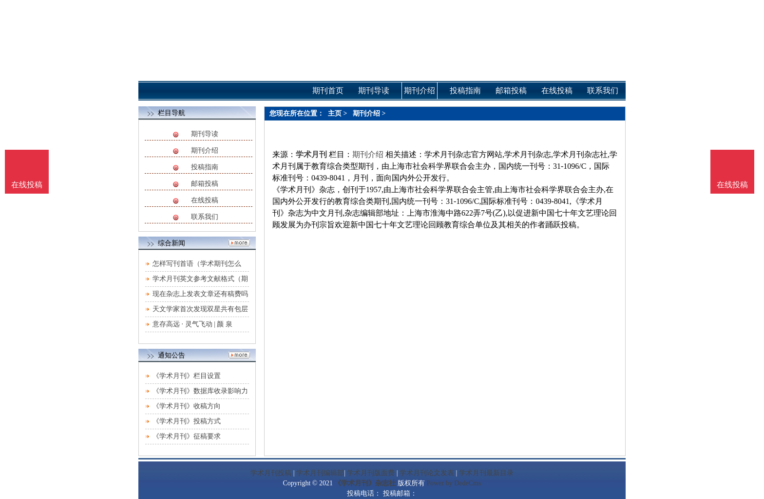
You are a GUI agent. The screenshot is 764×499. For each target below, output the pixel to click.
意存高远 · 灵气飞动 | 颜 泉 (192, 324)
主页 (335, 113)
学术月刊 (311, 154)
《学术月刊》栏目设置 (187, 375)
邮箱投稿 (204, 183)
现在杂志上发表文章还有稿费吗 (200, 294)
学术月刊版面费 (371, 473)
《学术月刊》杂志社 (365, 483)
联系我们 (204, 216)
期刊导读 (204, 134)
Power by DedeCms (453, 483)
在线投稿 (204, 200)
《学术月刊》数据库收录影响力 (200, 391)
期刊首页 (328, 90)
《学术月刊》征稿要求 (187, 436)
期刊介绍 (204, 150)
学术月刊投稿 (270, 473)
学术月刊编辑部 (320, 473)
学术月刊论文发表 (427, 473)
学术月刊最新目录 (486, 473)
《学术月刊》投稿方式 (187, 421)
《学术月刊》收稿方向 (187, 406)
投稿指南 (204, 167)
